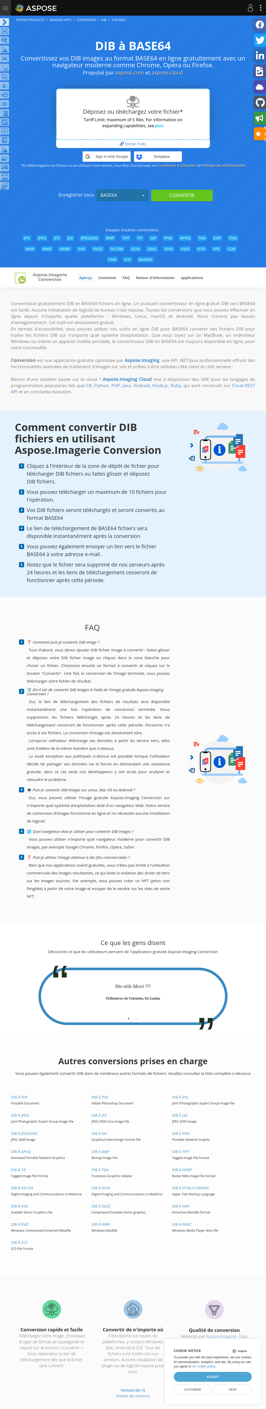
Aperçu (85, 277)
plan (159, 126)
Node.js (160, 385)
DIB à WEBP (182, 1169)
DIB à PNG (181, 1133)
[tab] (128, 1016)
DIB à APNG (21, 1151)
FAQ (126, 277)
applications (192, 277)
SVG (81, 248)
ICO (127, 259)
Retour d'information (155, 277)
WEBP (64, 248)
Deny (233, 1389)
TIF (139, 237)
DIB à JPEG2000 (24, 1133)
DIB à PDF (19, 1097)
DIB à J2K (180, 1115)
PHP (115, 385)
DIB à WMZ (181, 1224)
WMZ (47, 248)
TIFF (125, 237)
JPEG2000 (89, 237)
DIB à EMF (180, 1206)
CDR (231, 248)
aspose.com (129, 72)
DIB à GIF (99, 1133)
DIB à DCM (100, 1187)
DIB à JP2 (99, 1115)
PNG (168, 237)
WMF (30, 248)
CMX (112, 259)
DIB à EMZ (20, 1224)
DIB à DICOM (22, 1187)
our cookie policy (203, 1366)
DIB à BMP (100, 1151)
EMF (217, 237)
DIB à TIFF (180, 1151)
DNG (168, 248)
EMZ (233, 237)
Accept (213, 1376)
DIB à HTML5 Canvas (190, 1187)
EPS (216, 248)
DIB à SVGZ (100, 1206)
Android (141, 385)
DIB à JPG (180, 1097)
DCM (135, 248)
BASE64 (123, 195)
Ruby (175, 385)
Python (101, 385)
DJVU (152, 248)
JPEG (42, 237)
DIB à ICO (19, 1242)
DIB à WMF (100, 1224)
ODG (185, 248)
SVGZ (98, 248)
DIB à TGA (100, 1169)
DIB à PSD (100, 1097)
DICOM (116, 248)
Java (126, 385)
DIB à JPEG (20, 1115)
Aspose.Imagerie (221, 1336)
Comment (107, 277)
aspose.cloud (167, 72)
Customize (192, 1389)
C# (89, 385)
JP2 (57, 237)
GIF (153, 237)
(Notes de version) (133, 1395)
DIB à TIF (18, 1169)
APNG (185, 237)
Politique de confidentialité (223, 165)
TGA (202, 237)
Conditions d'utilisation (177, 165)
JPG (27, 237)
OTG (201, 248)
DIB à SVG (19, 1206)
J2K (70, 237)
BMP (110, 237)
